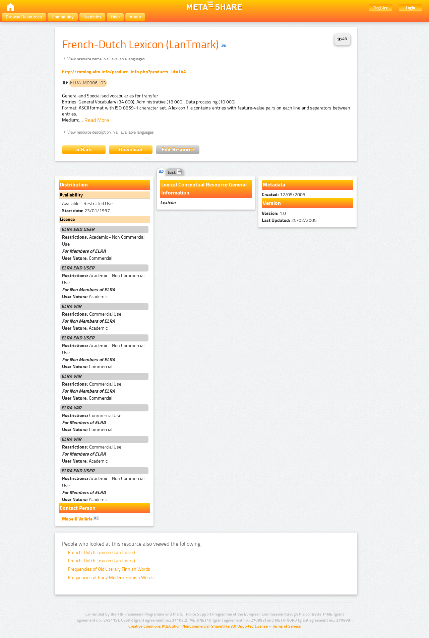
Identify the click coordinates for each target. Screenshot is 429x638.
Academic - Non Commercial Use (103, 240)
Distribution (74, 184)
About (135, 17)
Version (272, 203)
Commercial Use (91, 314)
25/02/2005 (289, 220)
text (175, 172)
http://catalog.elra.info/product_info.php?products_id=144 (124, 72)
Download (130, 149)
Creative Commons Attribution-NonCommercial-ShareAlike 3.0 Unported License (198, 626)
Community (63, 17)
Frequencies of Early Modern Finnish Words (111, 577)
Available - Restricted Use (87, 204)
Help (115, 17)
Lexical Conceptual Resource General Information (204, 188)
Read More (96, 120)
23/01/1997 (86, 211)
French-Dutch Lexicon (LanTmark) (101, 552)
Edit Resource (178, 149)
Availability (71, 195)
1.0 (274, 213)
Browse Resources (24, 17)
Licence (67, 219)
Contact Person (78, 508)
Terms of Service (286, 626)
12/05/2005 (283, 194)
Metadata (274, 184)
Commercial (87, 258)
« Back (84, 149)
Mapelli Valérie (80, 518)
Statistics (92, 17)
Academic (85, 297)
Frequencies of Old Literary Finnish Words (109, 569)
